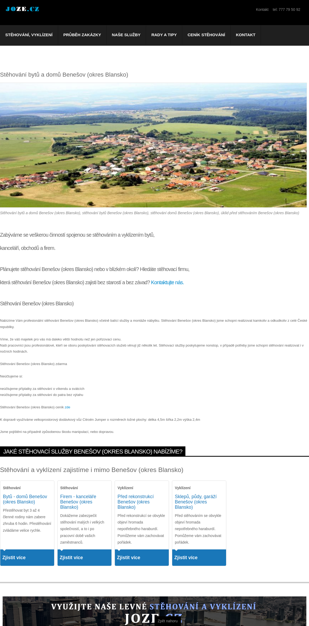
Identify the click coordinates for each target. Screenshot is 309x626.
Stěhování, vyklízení (29, 34)
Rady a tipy (164, 34)
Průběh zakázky (82, 34)
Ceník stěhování (206, 34)
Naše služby (126, 34)
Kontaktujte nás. (167, 282)
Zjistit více (14, 557)
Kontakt (245, 34)
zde (67, 407)
